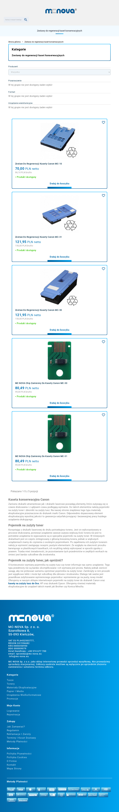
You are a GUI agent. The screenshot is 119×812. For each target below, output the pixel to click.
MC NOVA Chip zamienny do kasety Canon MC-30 (41, 383)
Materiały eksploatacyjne (22, 687)
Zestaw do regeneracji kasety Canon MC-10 (38, 163)
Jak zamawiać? (16, 726)
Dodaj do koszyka (59, 183)
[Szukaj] (16, 19)
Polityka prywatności (19, 753)
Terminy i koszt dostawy (21, 737)
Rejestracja (13, 714)
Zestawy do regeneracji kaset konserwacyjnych (59, 30)
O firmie (12, 761)
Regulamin (13, 730)
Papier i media (15, 691)
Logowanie (13, 710)
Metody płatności (17, 741)
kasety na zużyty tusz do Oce (23, 583)
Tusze (10, 680)
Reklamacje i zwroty (19, 734)
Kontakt (11, 764)
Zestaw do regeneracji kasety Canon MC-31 (38, 237)
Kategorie (19, 49)
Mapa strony (14, 768)
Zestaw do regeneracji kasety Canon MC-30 (38, 310)
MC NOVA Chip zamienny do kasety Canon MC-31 (41, 456)
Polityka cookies (17, 757)
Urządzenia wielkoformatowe (24, 695)
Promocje (12, 698)
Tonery (11, 683)
